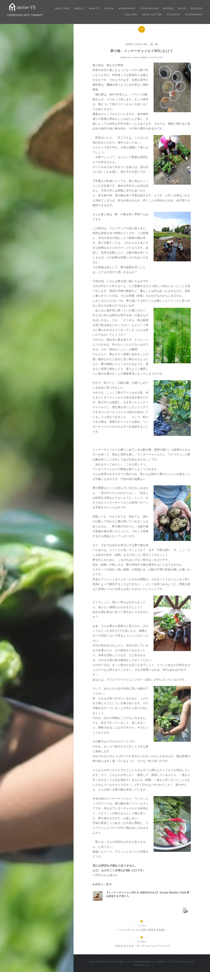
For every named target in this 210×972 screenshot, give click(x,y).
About (79, 8)
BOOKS (168, 8)
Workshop (126, 8)
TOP (176, 961)
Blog (182, 8)
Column (131, 14)
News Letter (152, 14)
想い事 (154, 44)
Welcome (62, 8)
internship (194, 14)
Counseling (149, 8)
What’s (94, 8)
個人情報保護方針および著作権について (154, 961)
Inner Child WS (136, 44)
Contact (174, 14)
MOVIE (109, 8)
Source (197, 8)
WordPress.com (141, 965)
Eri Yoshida (134, 57)
